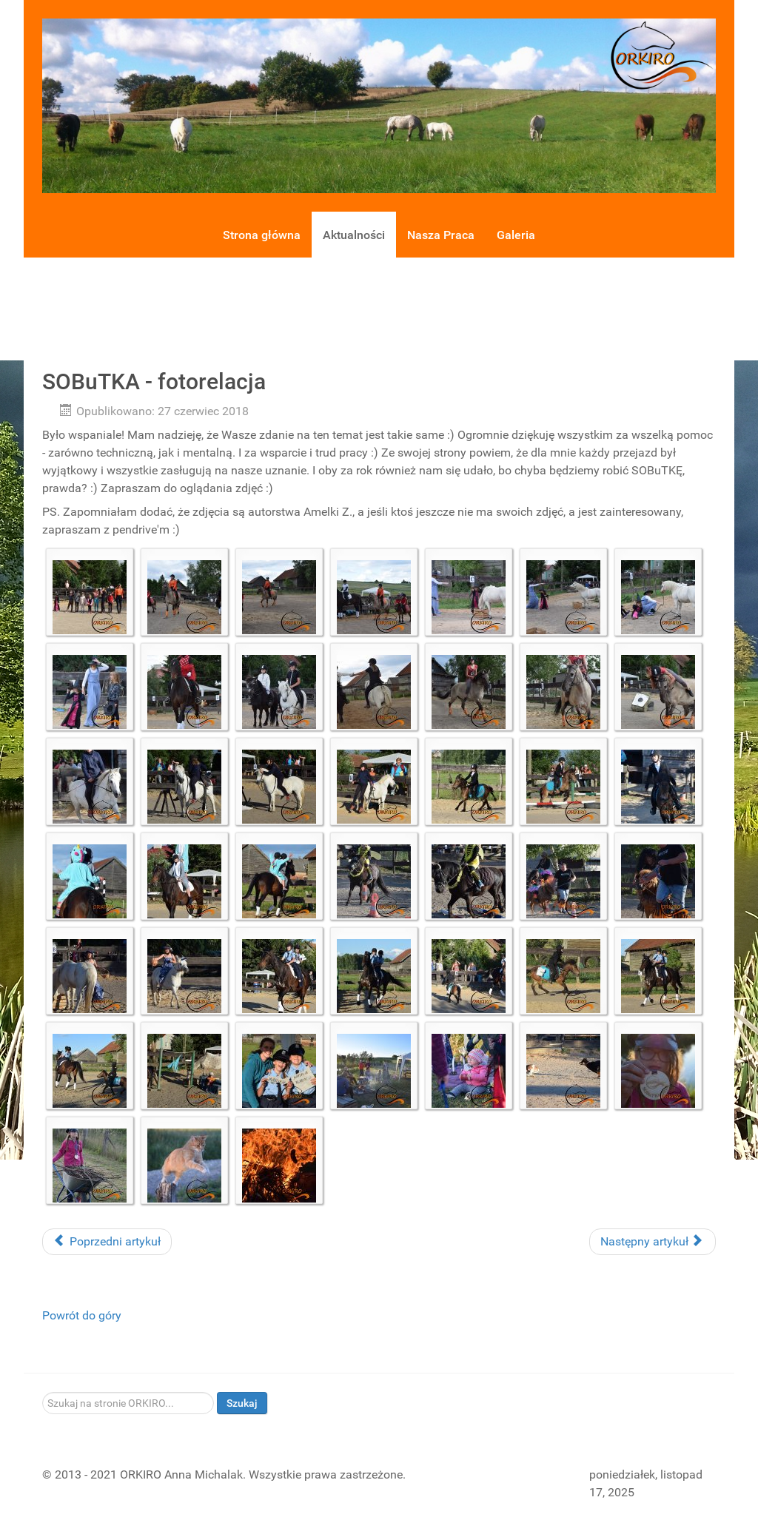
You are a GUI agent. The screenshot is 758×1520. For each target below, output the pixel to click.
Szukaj (242, 1403)
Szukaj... (42, 1392)
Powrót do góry (81, 1315)
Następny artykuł (651, 1241)
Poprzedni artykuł (107, 1241)
